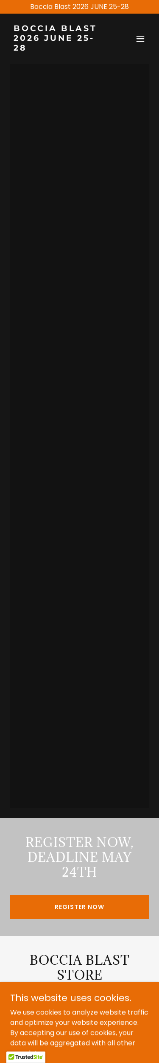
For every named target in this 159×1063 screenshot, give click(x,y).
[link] (59, 48)
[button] (140, 38)
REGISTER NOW (79, 907)
